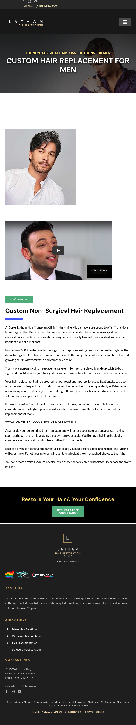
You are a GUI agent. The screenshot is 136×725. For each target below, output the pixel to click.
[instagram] (29, 1)
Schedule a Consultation (27, 649)
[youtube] (35, 1)
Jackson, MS (68, 702)
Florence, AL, (81, 702)
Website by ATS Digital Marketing (20, 686)
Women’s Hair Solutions (26, 636)
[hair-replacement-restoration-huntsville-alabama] (24, 18)
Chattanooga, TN (96, 702)
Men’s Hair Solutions (24, 629)
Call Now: (39, 6)
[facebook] (23, 1)
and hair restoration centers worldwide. (70, 705)
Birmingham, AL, (112, 702)
